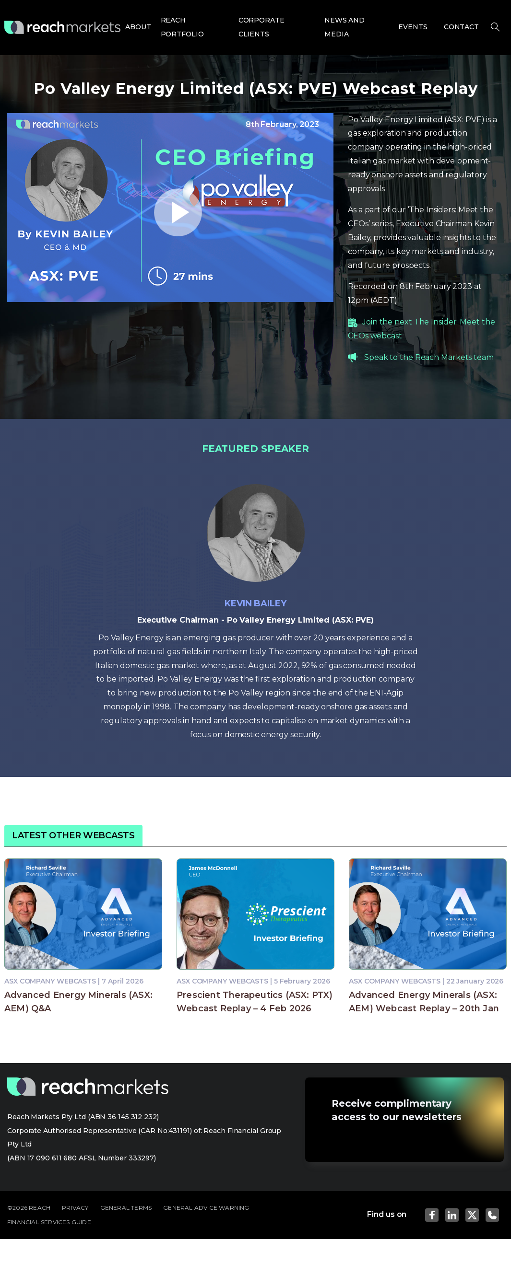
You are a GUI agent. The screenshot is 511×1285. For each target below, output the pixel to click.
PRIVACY (75, 1207)
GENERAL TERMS (126, 1207)
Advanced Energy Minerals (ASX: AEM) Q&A (78, 1002)
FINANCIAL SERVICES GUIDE (49, 1222)
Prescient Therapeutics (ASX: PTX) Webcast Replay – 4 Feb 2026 (255, 1002)
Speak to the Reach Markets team (429, 357)
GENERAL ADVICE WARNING (206, 1207)
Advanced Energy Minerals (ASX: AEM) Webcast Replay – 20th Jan (424, 1002)
